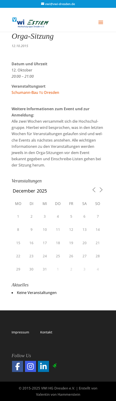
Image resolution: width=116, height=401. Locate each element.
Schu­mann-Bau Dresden (35, 92)
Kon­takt (46, 332)
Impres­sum (20, 332)
